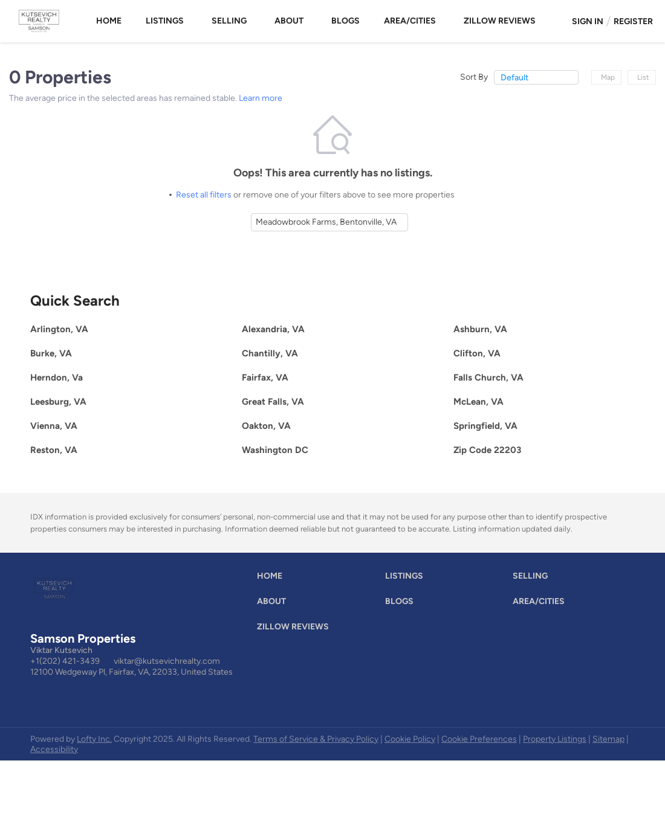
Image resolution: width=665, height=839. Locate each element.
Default (514, 77)
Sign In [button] (587, 21)
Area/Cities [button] (410, 21)
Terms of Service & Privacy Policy (315, 739)
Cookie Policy (409, 739)
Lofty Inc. (94, 739)
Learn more (260, 98)
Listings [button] (165, 21)
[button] (272, 579)
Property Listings (554, 739)
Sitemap (608, 739)
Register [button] (633, 21)
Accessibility (54, 749)
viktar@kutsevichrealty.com (167, 661)
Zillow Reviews (500, 21)
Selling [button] (229, 21)
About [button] (288, 21)
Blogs (345, 21)
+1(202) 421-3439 (65, 661)
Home (109, 21)
